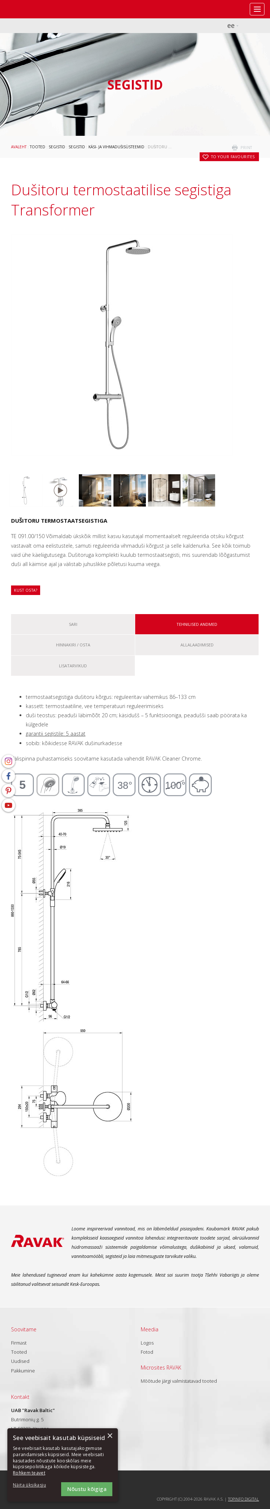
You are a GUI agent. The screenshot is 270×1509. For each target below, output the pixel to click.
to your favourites (233, 156)
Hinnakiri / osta (73, 645)
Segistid (57, 146)
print (246, 147)
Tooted (37, 146)
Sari (73, 624)
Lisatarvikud (73, 665)
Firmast (19, 1342)
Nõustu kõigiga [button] (86, 1489)
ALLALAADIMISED (197, 645)
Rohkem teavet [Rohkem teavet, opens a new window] (29, 1473)
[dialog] (62, 1465)
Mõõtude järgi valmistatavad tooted (179, 1381)
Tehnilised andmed (196, 624)
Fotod (147, 1352)
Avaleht (19, 146)
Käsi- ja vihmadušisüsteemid (116, 146)
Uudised (20, 1361)
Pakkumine (23, 1370)
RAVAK (27, 9)
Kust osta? (25, 590)
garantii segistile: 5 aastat (55, 733)
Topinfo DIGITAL (243, 1499)
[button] (33, 1485)
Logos (147, 1342)
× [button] (109, 1436)
